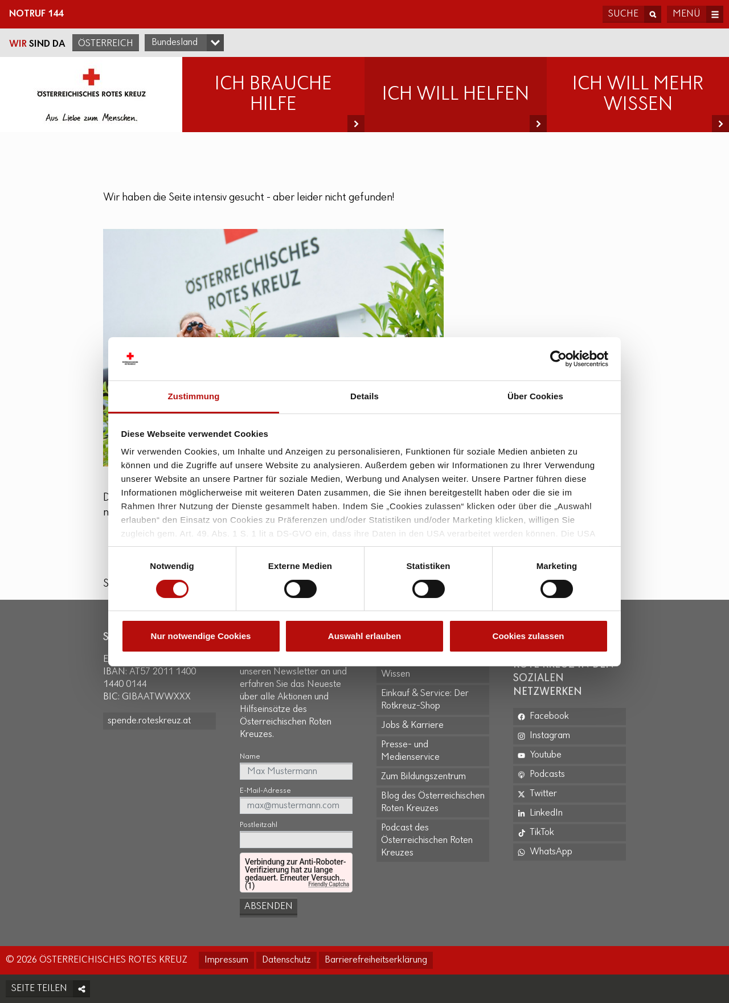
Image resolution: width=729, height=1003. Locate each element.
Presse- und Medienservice (410, 751)
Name (250, 756)
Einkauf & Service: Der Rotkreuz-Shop (425, 699)
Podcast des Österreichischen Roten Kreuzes (427, 840)
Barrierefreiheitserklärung (376, 960)
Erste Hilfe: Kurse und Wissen (423, 667)
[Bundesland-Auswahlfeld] (184, 42)
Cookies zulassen (528, 636)
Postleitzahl (258, 825)
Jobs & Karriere (412, 725)
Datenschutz (286, 960)
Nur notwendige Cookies (201, 636)
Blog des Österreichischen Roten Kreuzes (433, 802)
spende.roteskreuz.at (149, 720)
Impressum (226, 960)
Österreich (105, 43)
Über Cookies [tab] (535, 396)
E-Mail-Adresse (265, 791)
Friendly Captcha (328, 884)
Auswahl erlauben (364, 636)
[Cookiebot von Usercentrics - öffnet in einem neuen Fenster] (558, 358)
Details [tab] (364, 396)
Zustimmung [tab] (194, 396)
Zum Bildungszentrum (423, 776)
